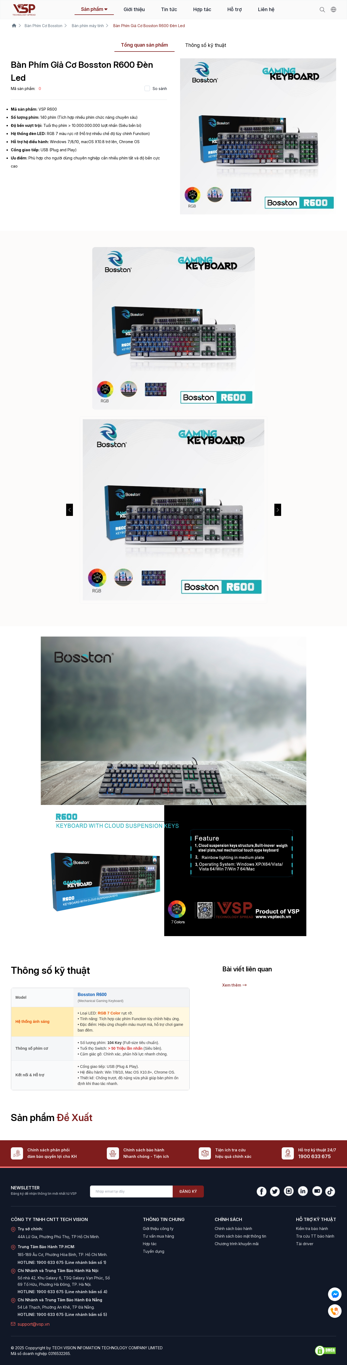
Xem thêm (234, 985)
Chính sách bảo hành (233, 1228)
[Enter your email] (131, 1191)
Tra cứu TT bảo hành (315, 1236)
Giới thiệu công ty (158, 1228)
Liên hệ (266, 9)
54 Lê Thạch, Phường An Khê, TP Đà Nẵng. (56, 1307)
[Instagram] (288, 1191)
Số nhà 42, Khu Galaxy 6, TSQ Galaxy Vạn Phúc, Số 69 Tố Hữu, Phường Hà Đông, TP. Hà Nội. (64, 1281)
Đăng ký (188, 1191)
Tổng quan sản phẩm (144, 45)
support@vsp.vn (34, 1324)
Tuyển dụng (153, 1251)
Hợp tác (202, 9)
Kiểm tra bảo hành (312, 1228)
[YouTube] (316, 1191)
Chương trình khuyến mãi (237, 1243)
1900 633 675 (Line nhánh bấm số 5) (72, 1314)
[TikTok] (330, 1191)
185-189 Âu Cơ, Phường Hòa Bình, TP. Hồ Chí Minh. (62, 1254)
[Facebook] (261, 1191)
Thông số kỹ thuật (205, 45)
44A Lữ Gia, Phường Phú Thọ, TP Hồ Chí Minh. (58, 1236)
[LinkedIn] (302, 1191)
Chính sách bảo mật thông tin (240, 1236)
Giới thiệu (134, 9)
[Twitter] (275, 1191)
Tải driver (304, 1243)
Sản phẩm (94, 9)
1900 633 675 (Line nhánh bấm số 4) (72, 1291)
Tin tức (169, 9)
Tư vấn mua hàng (158, 1236)
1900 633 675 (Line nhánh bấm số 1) (71, 1262)
